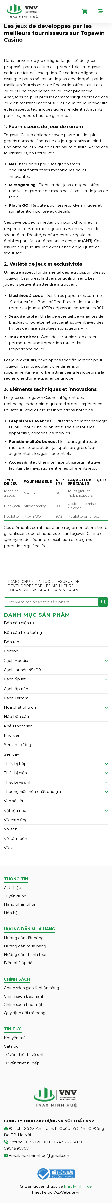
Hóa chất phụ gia (20, 707)
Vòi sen (10, 829)
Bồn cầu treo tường (23, 632)
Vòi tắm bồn (15, 838)
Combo (11, 651)
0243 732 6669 (68, 1142)
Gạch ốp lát (15, 679)
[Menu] (103, 11)
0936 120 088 (37, 1142)
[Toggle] (106, 660)
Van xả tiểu (14, 800)
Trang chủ (19, 581)
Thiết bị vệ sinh (18, 782)
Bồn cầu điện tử (19, 622)
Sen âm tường (17, 744)
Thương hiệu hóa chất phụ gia (32, 791)
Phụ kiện (12, 735)
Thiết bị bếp (15, 763)
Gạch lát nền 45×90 (22, 669)
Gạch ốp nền (16, 688)
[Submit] (103, 602)
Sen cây (11, 754)
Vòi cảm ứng (16, 819)
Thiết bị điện (15, 772)
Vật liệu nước (16, 810)
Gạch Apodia (16, 660)
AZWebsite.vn (67, 1192)
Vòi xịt (9, 847)
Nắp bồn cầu (16, 716)
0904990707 (16, 1148)
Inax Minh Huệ (78, 1186)
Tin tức (42, 581)
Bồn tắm (12, 641)
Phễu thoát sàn (18, 726)
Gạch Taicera (16, 698)
